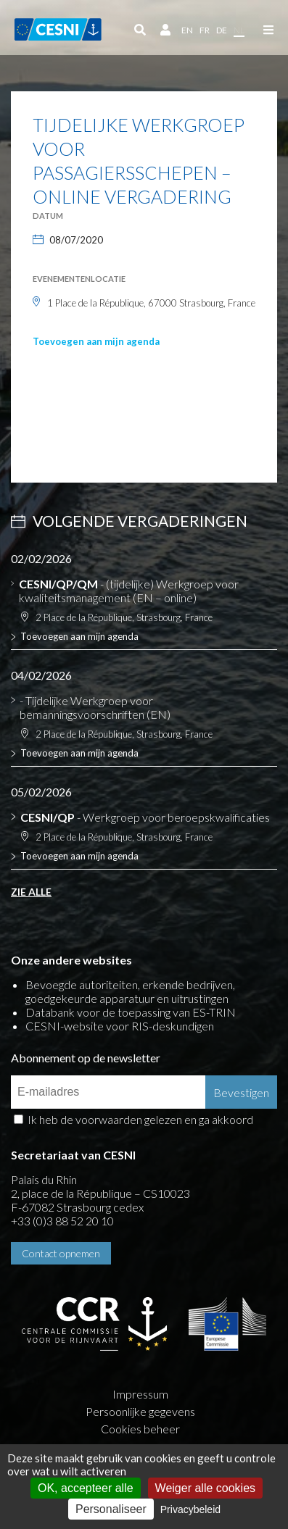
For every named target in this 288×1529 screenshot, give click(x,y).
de (221, 30)
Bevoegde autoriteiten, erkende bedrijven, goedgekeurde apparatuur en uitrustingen (130, 991)
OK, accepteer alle (85, 1488)
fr (204, 30)
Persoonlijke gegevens (140, 1411)
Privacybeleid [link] (190, 1509)
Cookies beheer (140, 1429)
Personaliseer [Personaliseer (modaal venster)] (111, 1509)
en (187, 30)
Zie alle (31, 892)
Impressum (140, 1394)
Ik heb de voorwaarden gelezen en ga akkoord (140, 1119)
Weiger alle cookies (205, 1488)
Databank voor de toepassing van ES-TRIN (130, 1012)
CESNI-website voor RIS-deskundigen (119, 1026)
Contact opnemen (61, 1253)
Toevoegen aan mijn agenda (96, 341)
